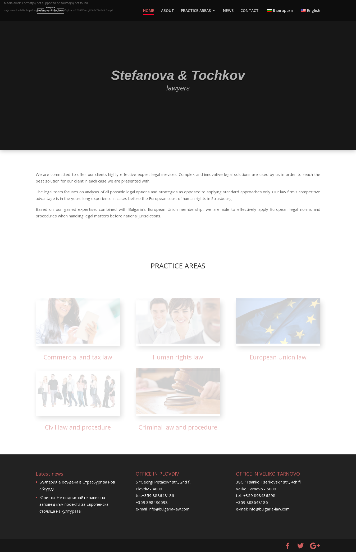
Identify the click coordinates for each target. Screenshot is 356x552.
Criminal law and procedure (178, 427)
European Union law (278, 357)
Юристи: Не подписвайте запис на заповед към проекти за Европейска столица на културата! (73, 504)
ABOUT (167, 11)
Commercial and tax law (78, 357)
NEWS (228, 11)
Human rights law (178, 357)
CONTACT (249, 11)
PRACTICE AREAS (196, 11)
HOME (148, 11)
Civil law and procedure (78, 427)
